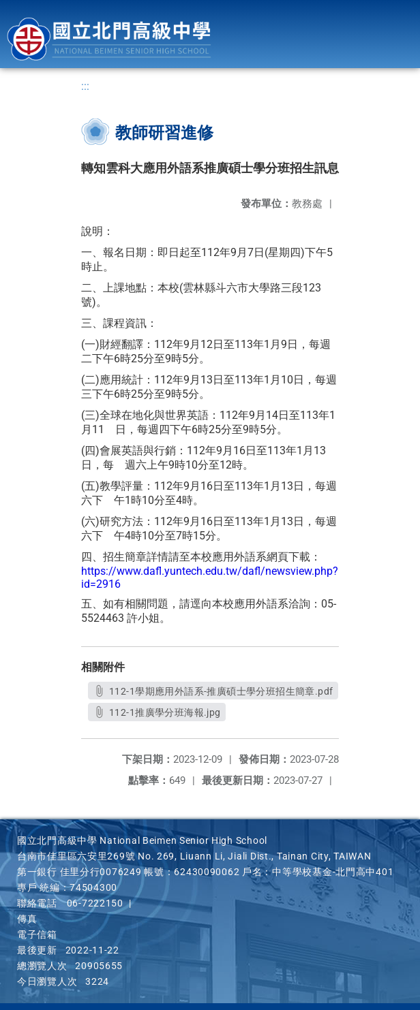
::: (85, 86)
